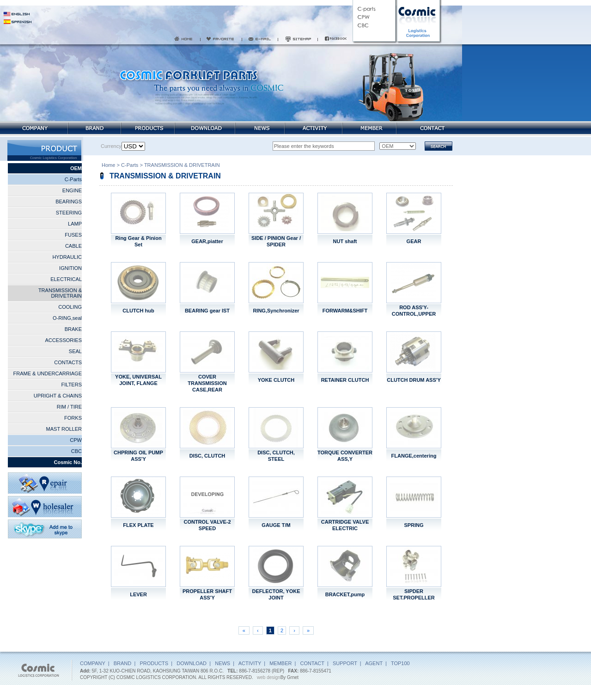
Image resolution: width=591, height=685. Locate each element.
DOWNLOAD (192, 663)
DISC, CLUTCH (207, 456)
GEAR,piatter (207, 241)
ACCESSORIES (63, 340)
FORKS (73, 418)
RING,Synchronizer (276, 310)
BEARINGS (68, 201)
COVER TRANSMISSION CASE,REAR (207, 383)
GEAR (414, 241)
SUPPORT (345, 663)
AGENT (374, 663)
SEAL (75, 351)
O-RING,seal (67, 318)
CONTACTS (68, 362)
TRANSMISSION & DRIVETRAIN (60, 293)
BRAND (123, 663)
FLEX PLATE (138, 525)
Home (108, 166)
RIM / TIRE (69, 407)
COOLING (70, 307)
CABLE (73, 246)
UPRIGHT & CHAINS (58, 395)
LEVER (138, 594)
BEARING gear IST (207, 310)
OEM (76, 168)
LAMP (75, 223)
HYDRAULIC (67, 257)
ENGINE (72, 190)
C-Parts (73, 179)
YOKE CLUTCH (276, 380)
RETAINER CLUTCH (345, 380)
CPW (76, 440)
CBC (76, 451)
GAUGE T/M (276, 525)
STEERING (69, 212)
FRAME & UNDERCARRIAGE (47, 373)
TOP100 (400, 663)
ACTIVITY (249, 663)
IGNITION (70, 268)
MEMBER (280, 663)
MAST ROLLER (64, 429)
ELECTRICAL (66, 279)
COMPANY (92, 663)
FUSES (73, 235)
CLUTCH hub (138, 310)
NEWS (222, 663)
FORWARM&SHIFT (345, 310)
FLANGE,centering (414, 456)
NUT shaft (345, 241)
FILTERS (71, 384)
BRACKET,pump (345, 594)
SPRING (413, 525)
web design (268, 677)
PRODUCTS (154, 663)
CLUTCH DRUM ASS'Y (413, 380)
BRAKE (73, 329)
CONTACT (312, 663)
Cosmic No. (68, 462)
